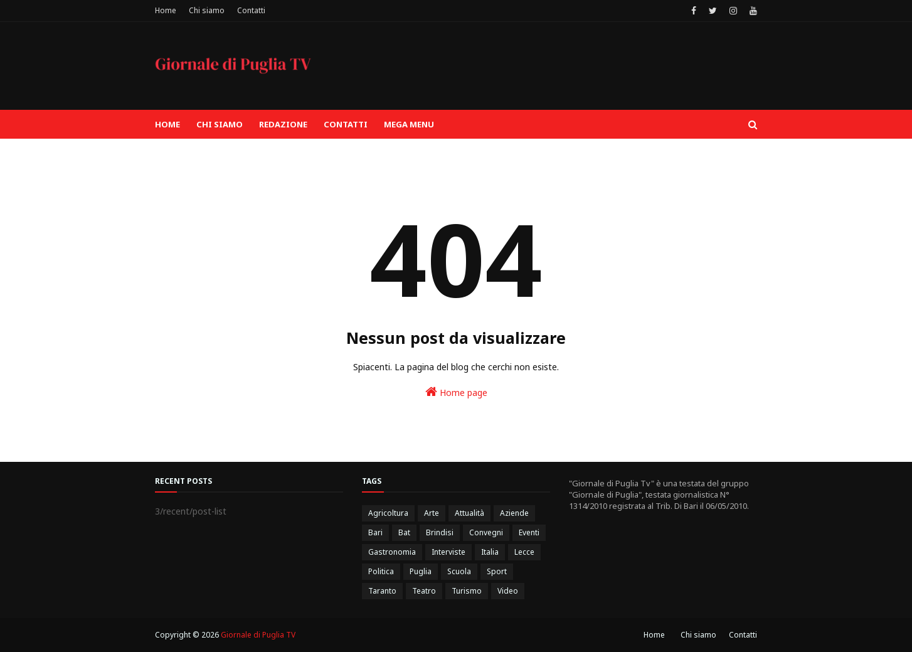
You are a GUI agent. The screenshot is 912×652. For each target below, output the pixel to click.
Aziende (514, 513)
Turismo (467, 590)
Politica (381, 571)
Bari (375, 532)
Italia (490, 552)
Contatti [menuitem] (346, 124)
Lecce (524, 552)
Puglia (421, 571)
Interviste (448, 552)
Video (507, 590)
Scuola (459, 571)
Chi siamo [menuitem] (219, 124)
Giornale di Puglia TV (258, 634)
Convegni (486, 532)
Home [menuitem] (167, 124)
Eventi (529, 532)
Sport (497, 571)
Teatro (424, 590)
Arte (431, 513)
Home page (456, 391)
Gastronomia (392, 552)
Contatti (251, 10)
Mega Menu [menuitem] (409, 124)
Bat (404, 532)
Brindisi (439, 532)
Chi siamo (207, 10)
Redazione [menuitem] (283, 124)
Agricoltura (388, 513)
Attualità (469, 513)
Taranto (382, 590)
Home (165, 10)
